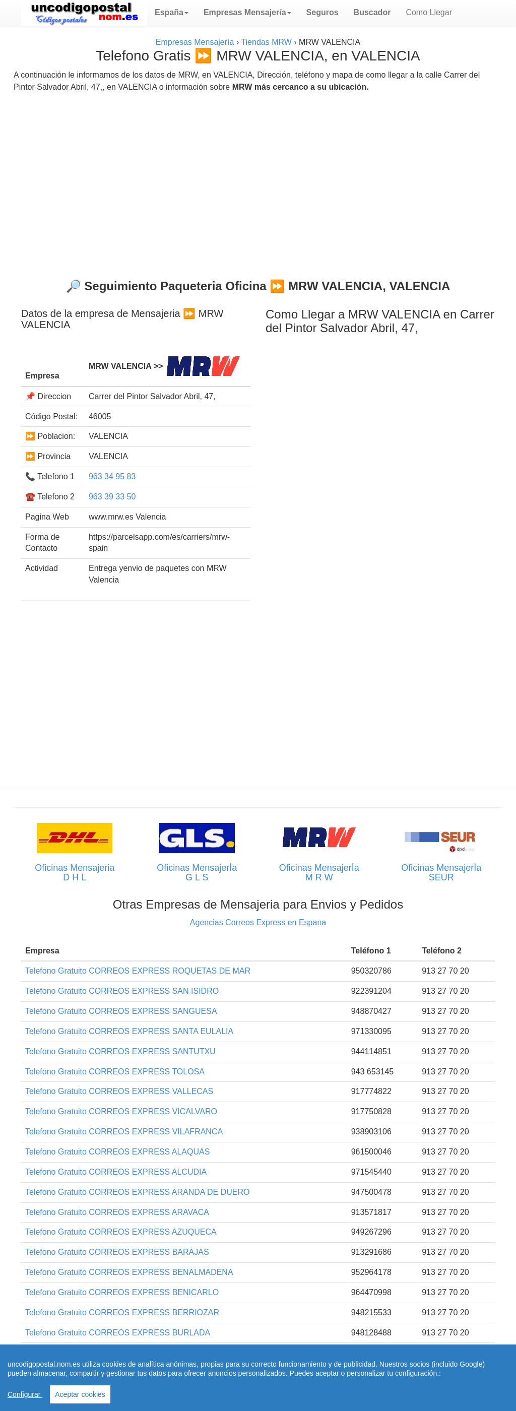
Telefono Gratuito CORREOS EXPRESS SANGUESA (121, 1011)
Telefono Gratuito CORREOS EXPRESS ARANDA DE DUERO (137, 1192)
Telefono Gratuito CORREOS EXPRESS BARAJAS (117, 1252)
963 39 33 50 (112, 496)
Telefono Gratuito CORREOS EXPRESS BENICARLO (122, 1292)
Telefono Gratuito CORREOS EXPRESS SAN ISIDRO (122, 991)
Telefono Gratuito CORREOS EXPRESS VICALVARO (121, 1111)
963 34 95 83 (112, 476)
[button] (171, 12)
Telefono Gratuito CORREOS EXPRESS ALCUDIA (116, 1172)
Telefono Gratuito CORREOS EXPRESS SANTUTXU (120, 1051)
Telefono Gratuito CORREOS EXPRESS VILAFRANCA (124, 1131)
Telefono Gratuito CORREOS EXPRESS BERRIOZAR (122, 1312)
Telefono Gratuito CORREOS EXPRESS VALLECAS (119, 1091)
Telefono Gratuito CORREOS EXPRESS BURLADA (117, 1332)
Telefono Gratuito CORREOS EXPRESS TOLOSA (115, 1071)
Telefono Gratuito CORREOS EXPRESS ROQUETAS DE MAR (137, 971)
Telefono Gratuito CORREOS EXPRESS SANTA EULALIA (129, 1031)
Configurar (25, 1394)
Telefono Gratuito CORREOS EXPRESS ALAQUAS (117, 1151)
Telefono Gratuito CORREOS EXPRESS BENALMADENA (129, 1272)
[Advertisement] (258, 181)
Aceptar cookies (80, 1394)
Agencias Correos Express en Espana (258, 922)
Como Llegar (429, 12)
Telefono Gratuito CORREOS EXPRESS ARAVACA (117, 1212)
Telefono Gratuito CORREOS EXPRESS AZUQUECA (121, 1232)
